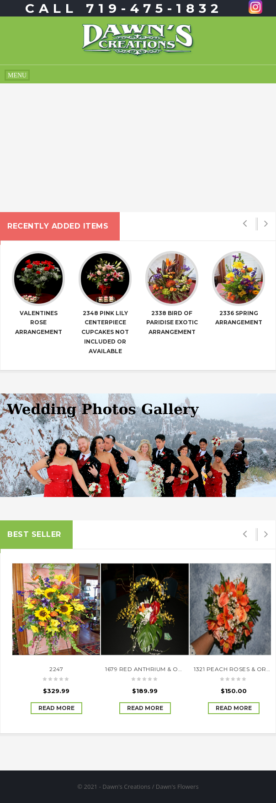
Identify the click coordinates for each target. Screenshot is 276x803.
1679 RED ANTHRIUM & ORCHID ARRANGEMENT (175, 669)
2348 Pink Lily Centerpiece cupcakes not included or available (105, 332)
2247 (56, 669)
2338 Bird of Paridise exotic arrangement (172, 323)
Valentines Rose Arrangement (38, 323)
